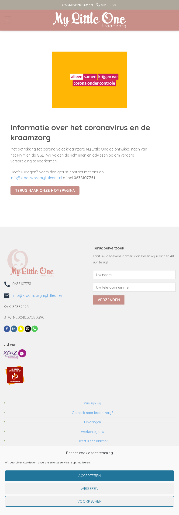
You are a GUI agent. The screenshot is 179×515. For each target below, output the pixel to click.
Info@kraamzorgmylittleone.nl (36, 177)
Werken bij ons (92, 432)
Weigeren (89, 488)
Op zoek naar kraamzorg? (92, 413)
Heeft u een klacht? (92, 441)
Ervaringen (92, 422)
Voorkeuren (89, 501)
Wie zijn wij (92, 403)
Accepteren (89, 475)
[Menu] (8, 20)
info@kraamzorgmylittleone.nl (37, 295)
